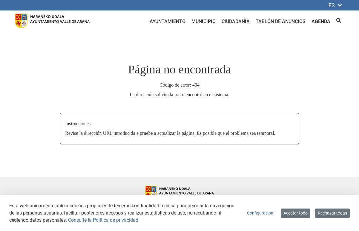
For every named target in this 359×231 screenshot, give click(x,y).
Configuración (260, 213)
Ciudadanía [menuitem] (236, 21)
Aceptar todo (295, 213)
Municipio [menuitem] (203, 21)
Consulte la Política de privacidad (103, 220)
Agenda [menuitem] (321, 21)
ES (335, 5)
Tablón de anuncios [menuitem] (281, 21)
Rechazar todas (332, 213)
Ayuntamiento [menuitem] (167, 21)
